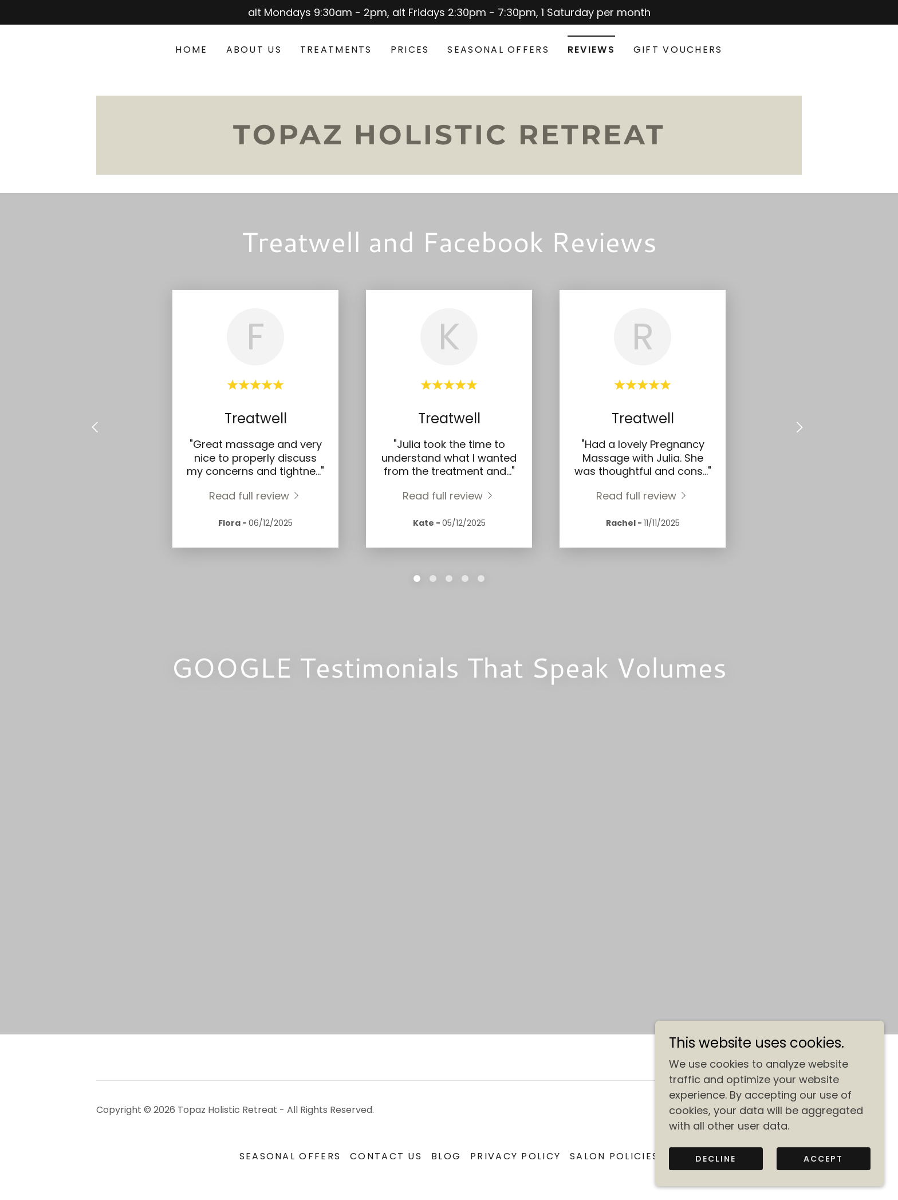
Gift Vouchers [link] (678, 49)
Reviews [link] (591, 49)
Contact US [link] (386, 1156)
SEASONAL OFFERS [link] (498, 49)
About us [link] (254, 49)
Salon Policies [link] (614, 1156)
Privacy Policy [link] (515, 1156)
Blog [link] (446, 1156)
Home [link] (191, 49)
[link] (449, 140)
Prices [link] (410, 49)
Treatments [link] (336, 49)
